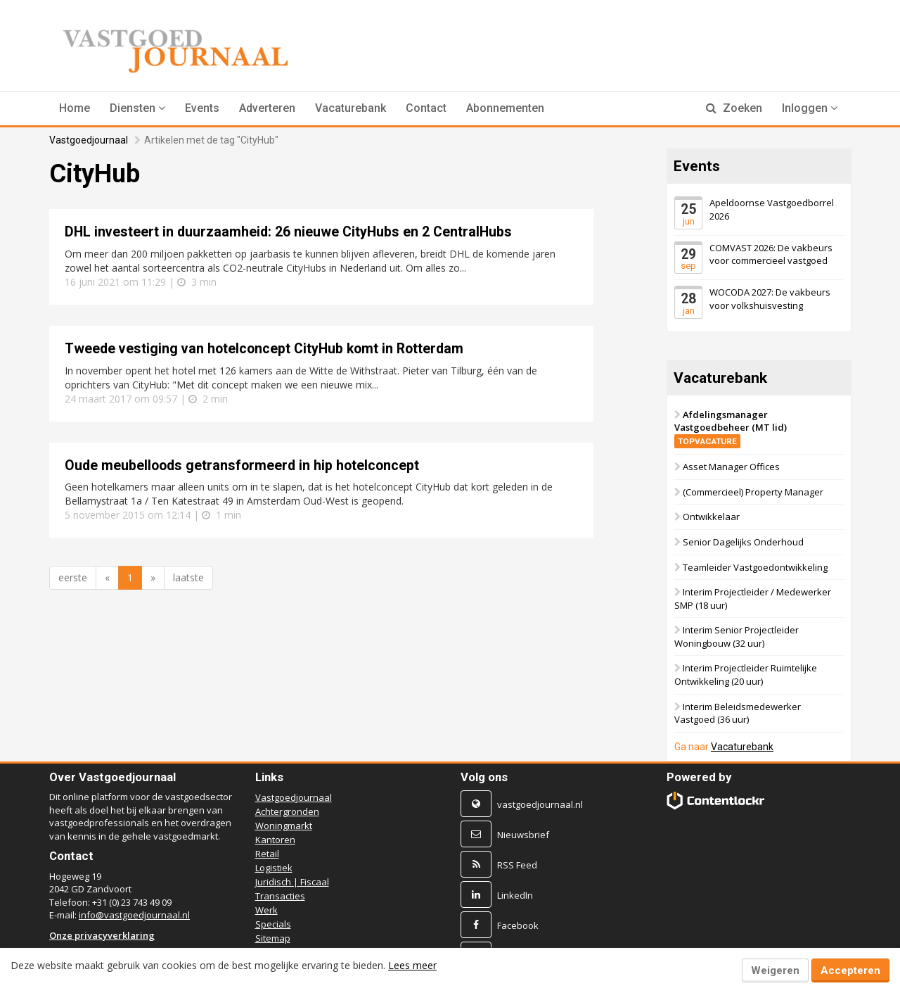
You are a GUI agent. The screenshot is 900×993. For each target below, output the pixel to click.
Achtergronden (287, 811)
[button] (137, 108)
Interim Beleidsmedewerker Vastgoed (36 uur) (737, 713)
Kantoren (275, 839)
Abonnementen (505, 108)
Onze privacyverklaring (102, 935)
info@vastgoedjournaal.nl (134, 915)
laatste (188, 577)
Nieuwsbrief (523, 834)
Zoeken (734, 108)
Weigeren (775, 970)
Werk (266, 910)
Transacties (280, 896)
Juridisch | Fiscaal (292, 881)
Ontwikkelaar (711, 516)
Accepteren (850, 970)
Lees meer (412, 965)
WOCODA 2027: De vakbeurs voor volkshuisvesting (769, 299)
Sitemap (272, 938)
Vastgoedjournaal (88, 140)
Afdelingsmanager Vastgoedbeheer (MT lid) (730, 426)
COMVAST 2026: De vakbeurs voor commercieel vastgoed (770, 254)
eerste (72, 577)
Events (202, 108)
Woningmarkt (283, 825)
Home (74, 108)
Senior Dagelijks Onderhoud (743, 542)
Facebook (518, 925)
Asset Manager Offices (731, 466)
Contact (426, 108)
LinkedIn (515, 895)
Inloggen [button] (809, 108)
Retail (267, 853)
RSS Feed (517, 865)
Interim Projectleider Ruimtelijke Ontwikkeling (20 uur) (745, 675)
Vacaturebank (350, 108)
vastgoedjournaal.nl (540, 804)
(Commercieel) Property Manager (753, 492)
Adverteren (267, 108)
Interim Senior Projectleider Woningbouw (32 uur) (736, 637)
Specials (273, 924)
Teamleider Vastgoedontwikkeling (755, 566)
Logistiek (273, 867)
